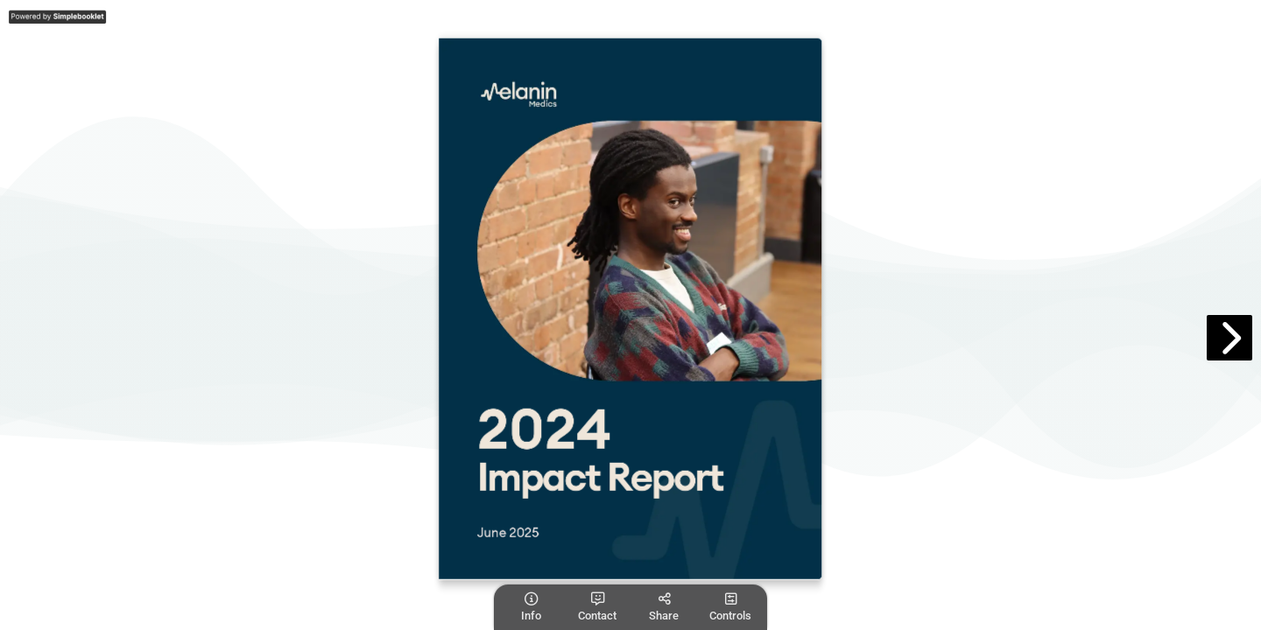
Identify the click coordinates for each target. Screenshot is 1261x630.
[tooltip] (531, 607)
